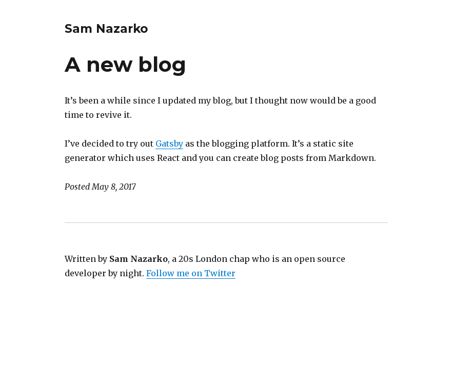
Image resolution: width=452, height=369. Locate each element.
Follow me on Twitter (190, 273)
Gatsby (169, 143)
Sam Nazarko (106, 29)
